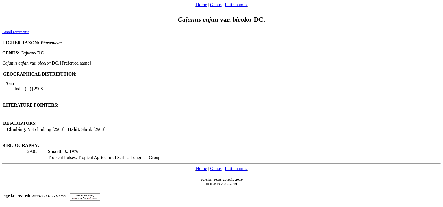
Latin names (236, 4)
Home (201, 4)
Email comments (15, 32)
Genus (216, 4)
